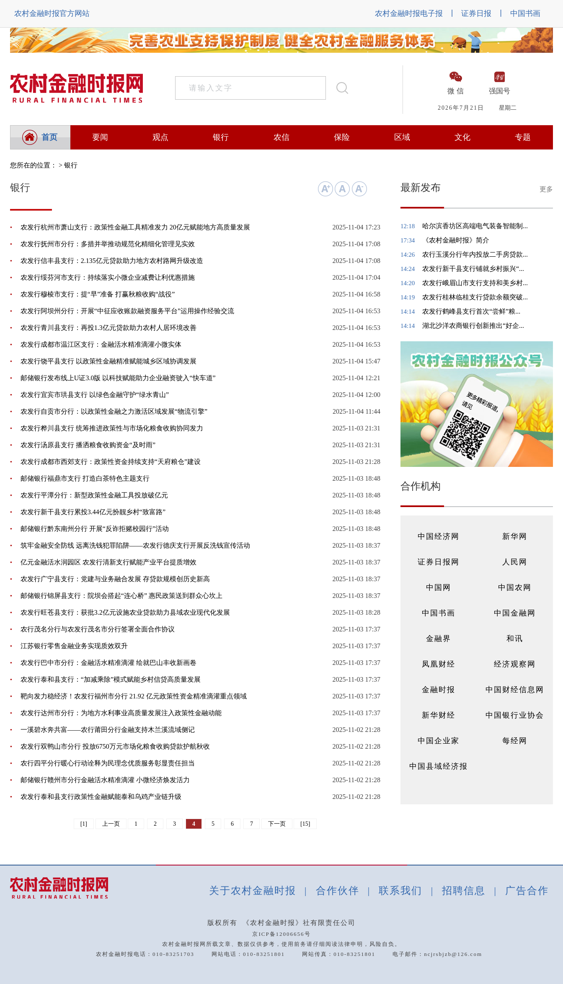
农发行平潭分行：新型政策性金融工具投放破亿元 (94, 495)
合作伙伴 (337, 890)
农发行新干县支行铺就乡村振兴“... (473, 268)
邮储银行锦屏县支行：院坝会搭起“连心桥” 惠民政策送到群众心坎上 (121, 595)
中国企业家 (439, 741)
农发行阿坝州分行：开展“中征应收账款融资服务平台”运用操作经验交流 (127, 310)
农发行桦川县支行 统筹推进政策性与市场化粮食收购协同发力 (112, 428)
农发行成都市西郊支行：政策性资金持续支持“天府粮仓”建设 (111, 461)
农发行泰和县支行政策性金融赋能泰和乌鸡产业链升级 (101, 796)
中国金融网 (515, 613)
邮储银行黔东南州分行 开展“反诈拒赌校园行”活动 (95, 528)
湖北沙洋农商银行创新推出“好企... (473, 325)
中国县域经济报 (438, 766)
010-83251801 (264, 954)
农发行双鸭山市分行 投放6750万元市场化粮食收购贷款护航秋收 (115, 746)
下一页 (277, 824)
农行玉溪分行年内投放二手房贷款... (475, 254)
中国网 (438, 587)
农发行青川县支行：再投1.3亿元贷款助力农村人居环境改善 (108, 327)
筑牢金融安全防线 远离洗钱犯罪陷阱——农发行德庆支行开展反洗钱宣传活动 (135, 545)
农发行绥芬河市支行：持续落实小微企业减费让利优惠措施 (108, 277)
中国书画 (525, 13)
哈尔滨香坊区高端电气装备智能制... (475, 225)
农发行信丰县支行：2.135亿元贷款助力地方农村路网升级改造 (112, 260)
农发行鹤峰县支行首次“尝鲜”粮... (471, 311)
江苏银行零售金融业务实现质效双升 (74, 645)
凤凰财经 (438, 664)
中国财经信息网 (515, 689)
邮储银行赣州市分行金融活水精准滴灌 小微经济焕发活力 (105, 779)
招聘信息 (464, 890)
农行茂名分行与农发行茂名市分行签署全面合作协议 (98, 629)
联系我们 (400, 890)
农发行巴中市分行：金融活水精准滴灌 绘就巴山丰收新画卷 (108, 662)
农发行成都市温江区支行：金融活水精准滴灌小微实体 (101, 344)
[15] (305, 824)
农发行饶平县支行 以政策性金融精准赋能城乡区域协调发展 (108, 361)
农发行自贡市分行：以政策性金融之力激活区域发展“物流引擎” (114, 411)
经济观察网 (515, 664)
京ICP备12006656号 (281, 934)
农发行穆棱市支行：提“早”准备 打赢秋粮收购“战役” (98, 294)
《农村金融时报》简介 (455, 240)
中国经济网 (439, 536)
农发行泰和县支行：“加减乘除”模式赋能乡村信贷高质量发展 (111, 679)
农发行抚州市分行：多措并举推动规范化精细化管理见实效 (108, 243)
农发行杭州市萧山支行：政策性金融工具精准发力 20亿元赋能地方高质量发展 (135, 227)
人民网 (514, 562)
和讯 (514, 638)
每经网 (514, 741)
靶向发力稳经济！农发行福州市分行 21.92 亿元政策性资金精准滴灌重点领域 (134, 696)
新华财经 (438, 715)
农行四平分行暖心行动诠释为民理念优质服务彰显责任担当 (108, 763)
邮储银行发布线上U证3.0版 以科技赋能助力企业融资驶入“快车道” (118, 377)
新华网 (514, 536)
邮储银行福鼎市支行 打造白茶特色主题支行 (85, 478)
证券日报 (476, 13)
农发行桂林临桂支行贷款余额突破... (475, 297)
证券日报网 (439, 562)
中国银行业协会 (515, 715)
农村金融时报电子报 (409, 13)
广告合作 (527, 890)
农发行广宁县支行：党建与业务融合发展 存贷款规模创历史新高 (115, 578)
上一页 (111, 824)
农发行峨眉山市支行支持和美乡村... (475, 282)
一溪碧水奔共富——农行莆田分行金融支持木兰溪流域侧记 (108, 729)
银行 (70, 165)
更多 (546, 189)
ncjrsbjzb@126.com (453, 954)
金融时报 (438, 689)
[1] (83, 824)
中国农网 (515, 587)
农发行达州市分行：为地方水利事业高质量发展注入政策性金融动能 (121, 712)
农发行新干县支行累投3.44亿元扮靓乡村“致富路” (93, 511)
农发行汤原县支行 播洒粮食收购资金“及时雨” (88, 444)
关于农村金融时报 (252, 890)
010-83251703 (173, 954)
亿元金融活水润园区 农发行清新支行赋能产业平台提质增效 (108, 562)
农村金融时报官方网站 (52, 13)
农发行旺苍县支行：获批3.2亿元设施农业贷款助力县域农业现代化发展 (125, 612)
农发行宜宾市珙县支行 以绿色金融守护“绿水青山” (95, 394)
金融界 (438, 638)
